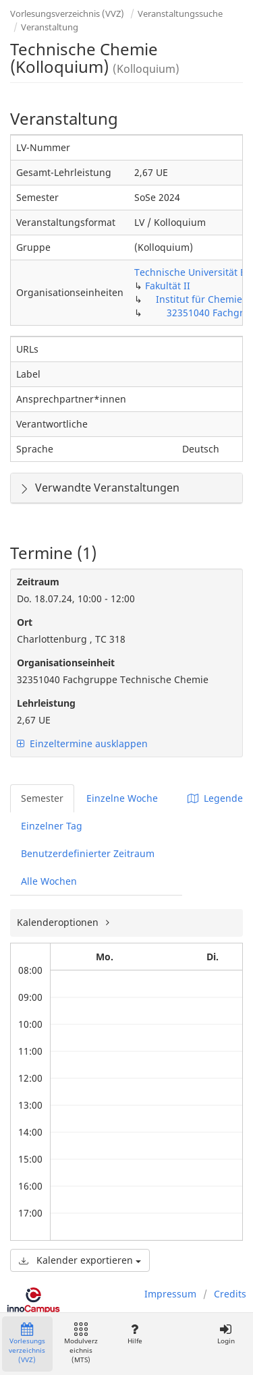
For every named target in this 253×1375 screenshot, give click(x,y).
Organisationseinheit (66, 662)
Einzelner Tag (51, 825)
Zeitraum (38, 581)
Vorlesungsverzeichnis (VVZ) (67, 13)
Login (225, 1334)
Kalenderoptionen (59, 922)
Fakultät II (167, 285)
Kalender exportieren (80, 1260)
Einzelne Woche (122, 798)
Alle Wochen (49, 881)
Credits (230, 1293)
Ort (24, 622)
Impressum (170, 1293)
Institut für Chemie (199, 299)
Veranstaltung (49, 27)
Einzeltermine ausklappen (82, 743)
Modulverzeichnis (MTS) (81, 1343)
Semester (42, 798)
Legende (215, 798)
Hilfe (134, 1334)
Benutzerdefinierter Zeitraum (87, 853)
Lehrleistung (46, 703)
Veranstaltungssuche (180, 13)
